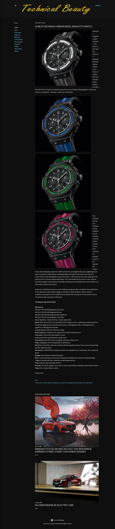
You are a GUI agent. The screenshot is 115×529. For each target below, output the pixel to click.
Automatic (17, 32)
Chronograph (18, 42)
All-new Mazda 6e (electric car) (54, 505)
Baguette (17, 35)
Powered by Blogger (57, 520)
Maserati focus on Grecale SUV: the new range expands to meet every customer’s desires (63, 450)
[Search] (98, 5)
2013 (15, 30)
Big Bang (17, 37)
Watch (16, 51)
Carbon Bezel (18, 39)
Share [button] (16, 23)
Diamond (17, 44)
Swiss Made (18, 49)
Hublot (16, 46)
